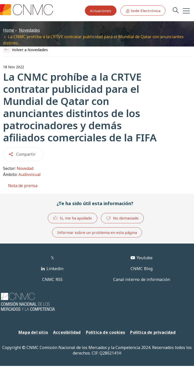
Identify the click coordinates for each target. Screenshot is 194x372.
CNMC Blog (142, 268)
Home (8, 30)
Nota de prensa (22, 185)
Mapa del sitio (33, 332)
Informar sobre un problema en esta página (97, 232)
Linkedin (55, 268)
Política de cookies (105, 332)
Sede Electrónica (143, 10)
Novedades (29, 30)
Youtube (145, 257)
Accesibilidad (67, 332)
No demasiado (122, 218)
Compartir (26, 154)
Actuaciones (100, 10)
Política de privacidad (152, 332)
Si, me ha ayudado (72, 218)
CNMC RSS (52, 279)
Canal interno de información (141, 279)
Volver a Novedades (30, 49)
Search (175, 10)
